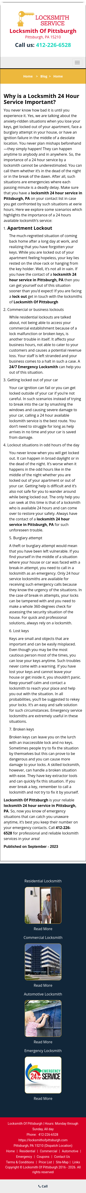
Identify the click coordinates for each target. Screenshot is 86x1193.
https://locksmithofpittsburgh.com (43, 1140)
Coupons (43, 1157)
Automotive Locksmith (43, 994)
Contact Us (62, 1157)
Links (76, 1162)
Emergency (24, 1157)
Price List (45, 1162)
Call (43, 1186)
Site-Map (62, 1162)
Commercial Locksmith (43, 937)
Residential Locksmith (43, 880)
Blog (43, 76)
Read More (43, 928)
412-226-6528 (53, 45)
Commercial (48, 1151)
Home (28, 76)
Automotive (70, 1151)
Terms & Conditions (20, 1162)
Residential (27, 1151)
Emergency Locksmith (43, 1050)
